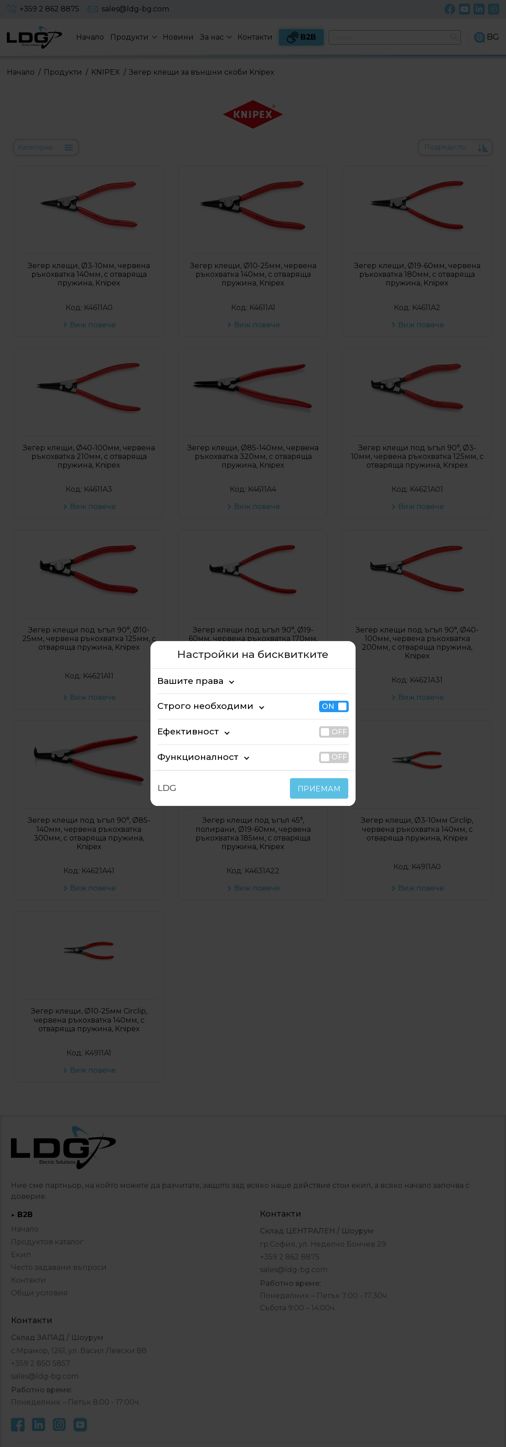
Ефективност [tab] (183, 731)
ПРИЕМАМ (321, 789)
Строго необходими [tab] (196, 706)
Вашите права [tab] (185, 681)
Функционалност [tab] (190, 757)
